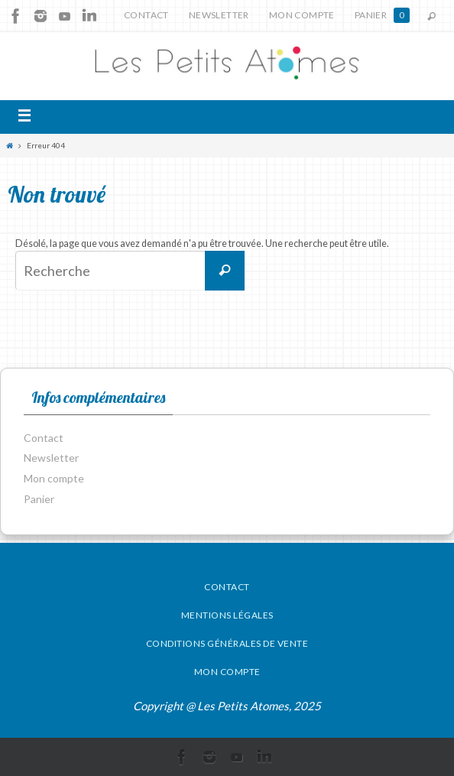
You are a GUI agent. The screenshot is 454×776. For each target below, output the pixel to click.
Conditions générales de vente (227, 643)
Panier (382, 15)
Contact (146, 15)
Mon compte (302, 15)
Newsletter (219, 15)
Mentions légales (227, 615)
